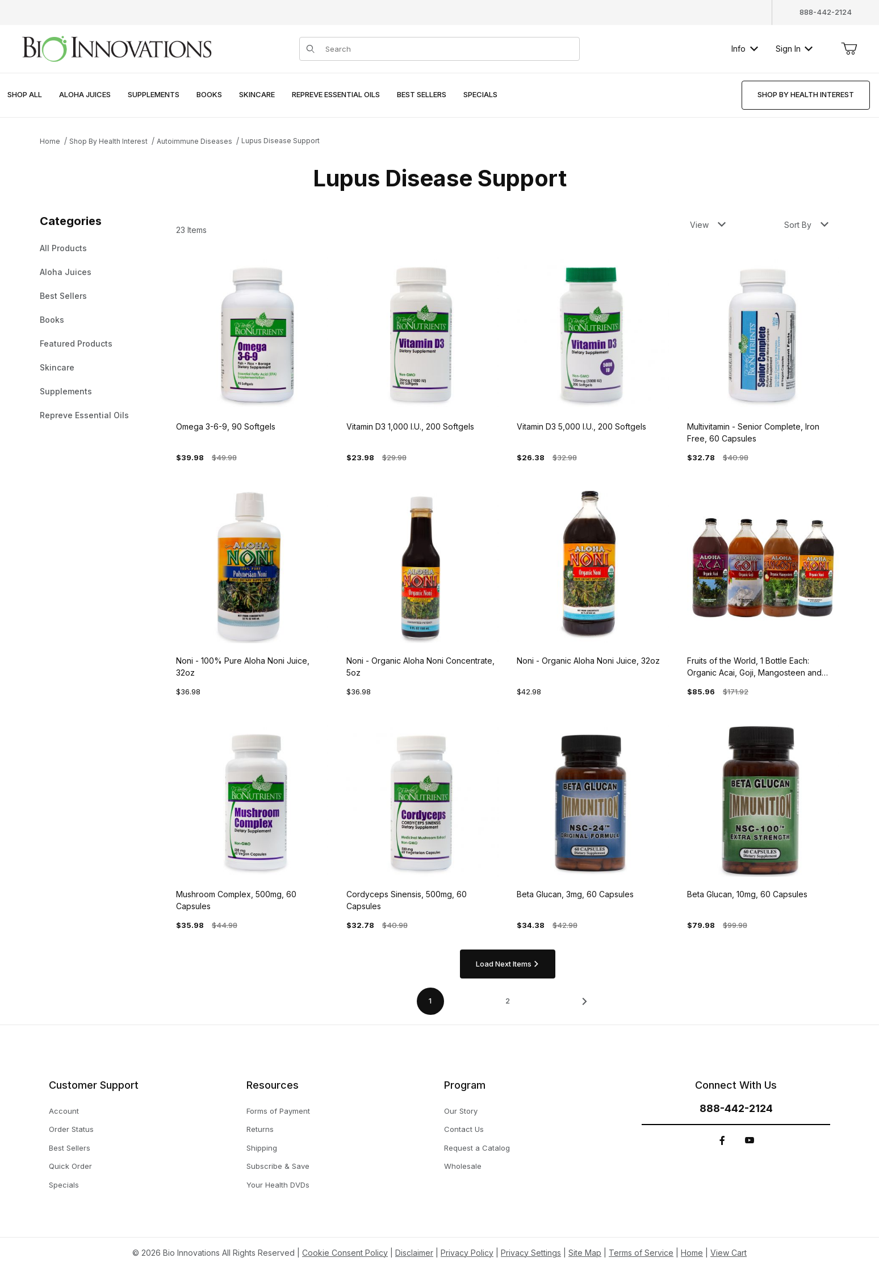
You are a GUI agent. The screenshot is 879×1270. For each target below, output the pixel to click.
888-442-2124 (826, 11)
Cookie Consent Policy (345, 1252)
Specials (64, 1184)
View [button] (708, 225)
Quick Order (70, 1166)
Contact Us (464, 1129)
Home (50, 141)
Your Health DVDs (277, 1184)
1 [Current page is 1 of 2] (430, 1000)
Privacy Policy (467, 1252)
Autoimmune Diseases (194, 141)
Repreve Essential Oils (84, 415)
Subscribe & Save (277, 1166)
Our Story (461, 1110)
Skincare (57, 367)
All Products (63, 248)
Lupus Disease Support (280, 140)
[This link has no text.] (116, 47)
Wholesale (463, 1166)
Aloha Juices (65, 272)
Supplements (66, 391)
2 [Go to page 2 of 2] (507, 1000)
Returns (260, 1129)
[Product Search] (449, 49)
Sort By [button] (806, 225)
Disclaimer (414, 1252)
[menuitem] (24, 95)
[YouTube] (749, 1140)
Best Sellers (63, 296)
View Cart (728, 1252)
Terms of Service (641, 1252)
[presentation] (85, 95)
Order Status (71, 1129)
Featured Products (76, 343)
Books (52, 319)
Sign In (794, 48)
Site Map (584, 1252)
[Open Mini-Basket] (849, 49)
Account (64, 1110)
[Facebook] (722, 1140)
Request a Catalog (477, 1147)
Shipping (261, 1147)
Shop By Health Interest (108, 141)
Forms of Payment (278, 1110)
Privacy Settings (531, 1252)
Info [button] (744, 48)
